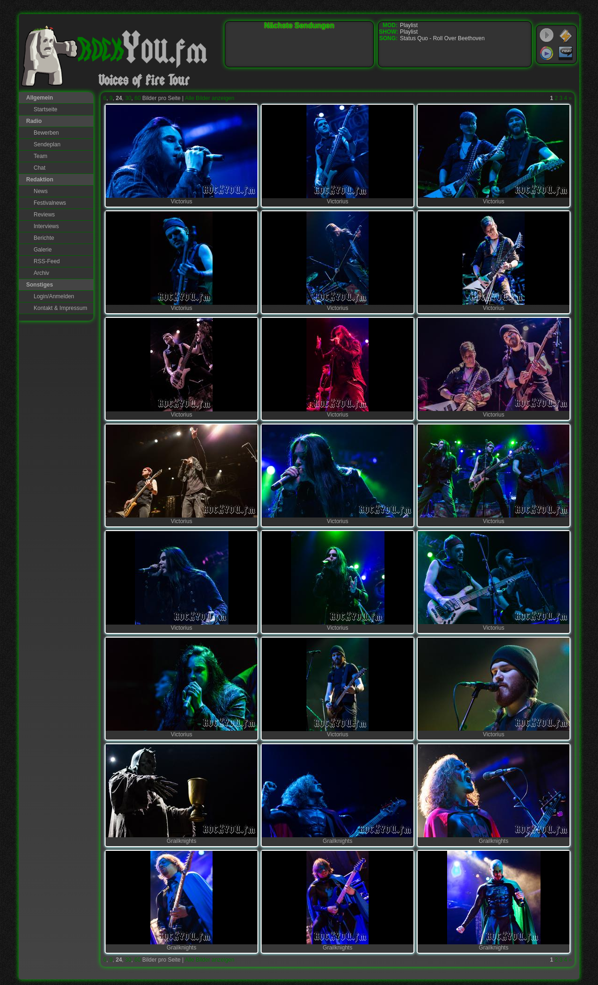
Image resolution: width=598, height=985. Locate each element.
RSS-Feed (47, 261)
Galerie (43, 249)
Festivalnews (50, 203)
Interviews (46, 226)
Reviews (44, 214)
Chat (39, 168)
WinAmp (565, 35)
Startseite (45, 109)
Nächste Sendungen (299, 25)
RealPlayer (565, 53)
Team (40, 156)
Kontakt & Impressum (60, 308)
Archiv (41, 273)
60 (138, 98)
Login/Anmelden (54, 296)
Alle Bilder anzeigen (210, 98)
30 (128, 98)
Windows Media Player (546, 53)
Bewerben (46, 132)
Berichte (44, 238)
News (41, 191)
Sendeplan (47, 144)
